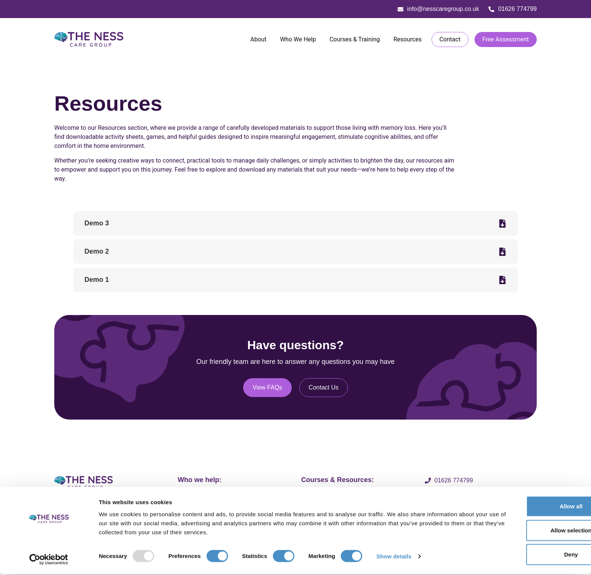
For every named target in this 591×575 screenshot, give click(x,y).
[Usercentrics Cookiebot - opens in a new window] (49, 560)
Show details (394, 557)
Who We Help (298, 41)
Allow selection (527, 531)
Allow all (528, 507)
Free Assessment (505, 41)
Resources (407, 41)
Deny (528, 555)
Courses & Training (354, 41)
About (258, 41)
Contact (450, 41)
